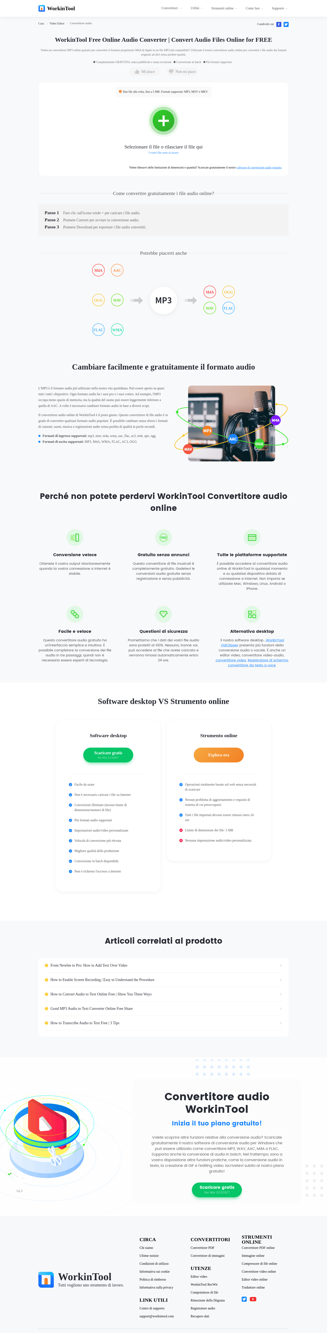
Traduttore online (253, 1287)
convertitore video (231, 660)
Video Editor (56, 23)
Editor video (199, 1276)
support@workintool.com (157, 1316)
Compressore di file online (259, 1263)
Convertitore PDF (202, 1247)
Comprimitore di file (204, 1292)
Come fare (254, 8)
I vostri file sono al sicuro (163, 152)
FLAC (98, 330)
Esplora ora (218, 755)
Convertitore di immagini (208, 1255)
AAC (117, 270)
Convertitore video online (259, 1271)
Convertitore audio (81, 23)
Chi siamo (146, 1247)
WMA (117, 330)
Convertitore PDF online (258, 1247)
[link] (41, 23)
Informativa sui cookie (155, 1271)
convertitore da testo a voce (252, 665)
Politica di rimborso (153, 1279)
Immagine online (253, 1255)
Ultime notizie (149, 1255)
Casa (41, 23)
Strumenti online (224, 8)
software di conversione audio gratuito (258, 167)
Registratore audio (203, 1308)
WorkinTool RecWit (204, 1284)
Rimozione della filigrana (208, 1300)
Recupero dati (200, 1316)
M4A (98, 270)
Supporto (280, 8)
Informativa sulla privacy (156, 1287)
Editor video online (255, 1279)
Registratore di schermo (268, 660)
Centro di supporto (152, 1308)
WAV (117, 300)
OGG (98, 300)
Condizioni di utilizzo (154, 1263)
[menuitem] (172, 8)
